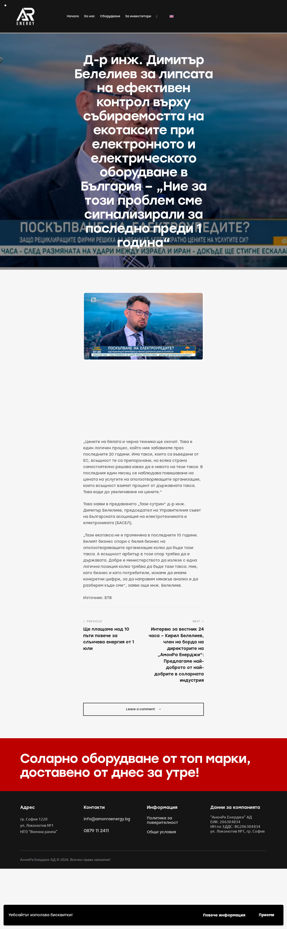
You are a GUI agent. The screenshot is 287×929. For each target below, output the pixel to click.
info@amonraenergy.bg (107, 819)
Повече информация (224, 915)
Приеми (266, 915)
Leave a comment (141, 709)
